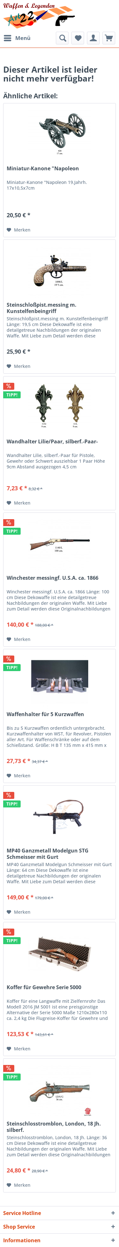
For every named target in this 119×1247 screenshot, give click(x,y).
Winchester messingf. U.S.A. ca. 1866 (52, 578)
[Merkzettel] (77, 38)
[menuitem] (17, 38)
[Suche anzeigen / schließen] (62, 38)
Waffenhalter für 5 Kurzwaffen (45, 714)
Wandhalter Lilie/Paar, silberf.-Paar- (52, 441)
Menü (17, 37)
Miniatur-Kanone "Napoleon (43, 168)
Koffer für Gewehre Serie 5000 (44, 987)
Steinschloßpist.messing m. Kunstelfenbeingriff (41, 308)
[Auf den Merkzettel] (18, 230)
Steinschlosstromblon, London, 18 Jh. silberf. (54, 1126)
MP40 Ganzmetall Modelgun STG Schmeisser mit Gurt (48, 853)
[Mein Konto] (93, 38)
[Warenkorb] (108, 38)
